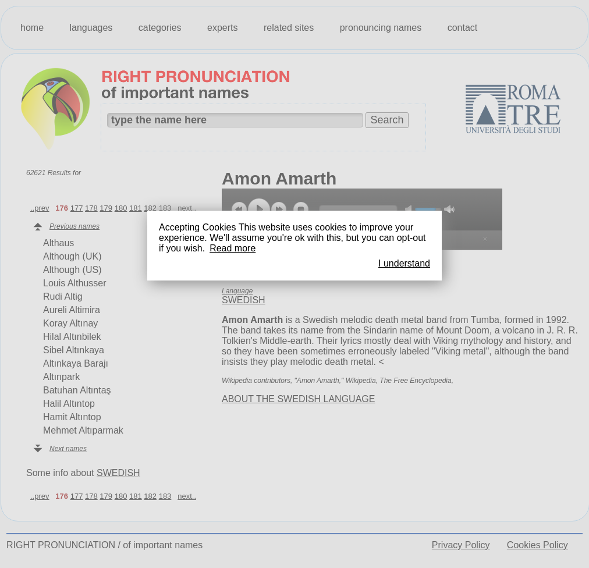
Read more (233, 248)
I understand (404, 263)
